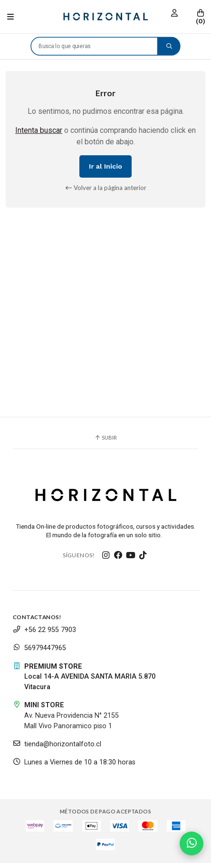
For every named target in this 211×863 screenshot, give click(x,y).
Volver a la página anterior (106, 187)
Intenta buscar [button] (38, 130)
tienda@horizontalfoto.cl (57, 744)
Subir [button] (105, 437)
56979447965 (39, 648)
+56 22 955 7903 (44, 630)
